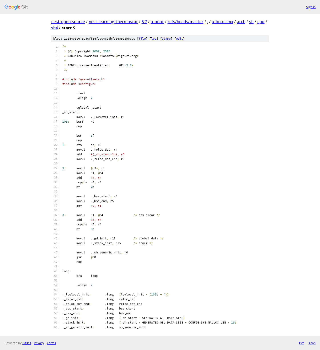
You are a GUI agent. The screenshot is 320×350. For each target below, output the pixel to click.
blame (166, 38)
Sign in (311, 7)
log (153, 38)
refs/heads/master (185, 21)
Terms (51, 343)
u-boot (157, 21)
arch (241, 21)
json (312, 343)
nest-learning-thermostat (113, 21)
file (142, 38)
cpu (260, 21)
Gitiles (26, 343)
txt (301, 343)
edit (179, 38)
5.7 (144, 21)
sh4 (54, 27)
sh (251, 21)
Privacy (39, 343)
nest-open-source (68, 21)
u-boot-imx (222, 21)
